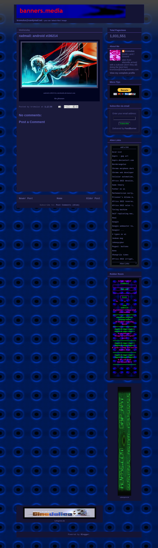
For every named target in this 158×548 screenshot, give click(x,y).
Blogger (85, 534)
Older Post (93, 198)
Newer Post (26, 198)
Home (59, 198)
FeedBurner (131, 128)
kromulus (129, 51)
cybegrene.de (59, 521)
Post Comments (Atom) (67, 205)
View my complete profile (122, 73)
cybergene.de (124, 497)
